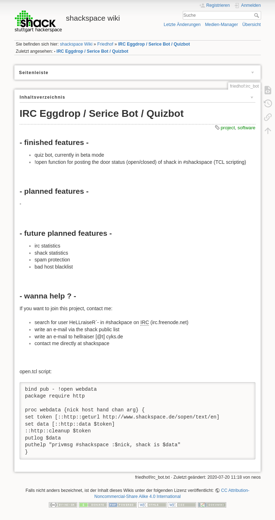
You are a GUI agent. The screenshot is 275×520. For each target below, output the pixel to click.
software (246, 127)
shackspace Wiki (76, 44)
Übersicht (251, 24)
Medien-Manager (221, 24)
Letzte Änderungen (182, 24)
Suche (257, 15)
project (227, 127)
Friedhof (105, 44)
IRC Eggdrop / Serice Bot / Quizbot (154, 44)
